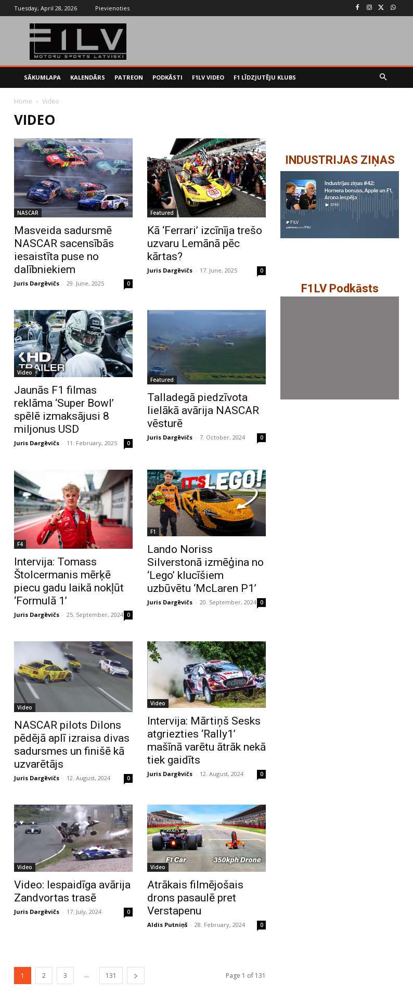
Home (23, 101)
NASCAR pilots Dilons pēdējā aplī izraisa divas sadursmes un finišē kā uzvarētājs (72, 744)
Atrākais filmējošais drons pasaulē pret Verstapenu (195, 898)
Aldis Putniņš (167, 924)
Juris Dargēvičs (36, 283)
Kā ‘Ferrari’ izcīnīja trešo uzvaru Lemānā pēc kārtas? (204, 243)
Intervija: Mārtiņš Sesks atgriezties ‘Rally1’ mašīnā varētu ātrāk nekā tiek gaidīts (206, 740)
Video (24, 372)
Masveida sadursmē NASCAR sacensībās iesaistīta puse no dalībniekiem (64, 250)
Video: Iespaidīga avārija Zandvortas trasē (72, 891)
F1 (153, 531)
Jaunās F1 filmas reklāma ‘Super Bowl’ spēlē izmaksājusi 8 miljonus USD (64, 409)
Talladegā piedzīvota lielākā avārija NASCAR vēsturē (203, 410)
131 (111, 975)
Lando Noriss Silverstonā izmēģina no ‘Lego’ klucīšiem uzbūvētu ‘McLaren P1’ (205, 569)
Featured (162, 212)
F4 (20, 544)
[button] (383, 77)
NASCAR (27, 212)
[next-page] (136, 975)
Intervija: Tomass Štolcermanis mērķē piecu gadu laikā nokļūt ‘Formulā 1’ (69, 581)
